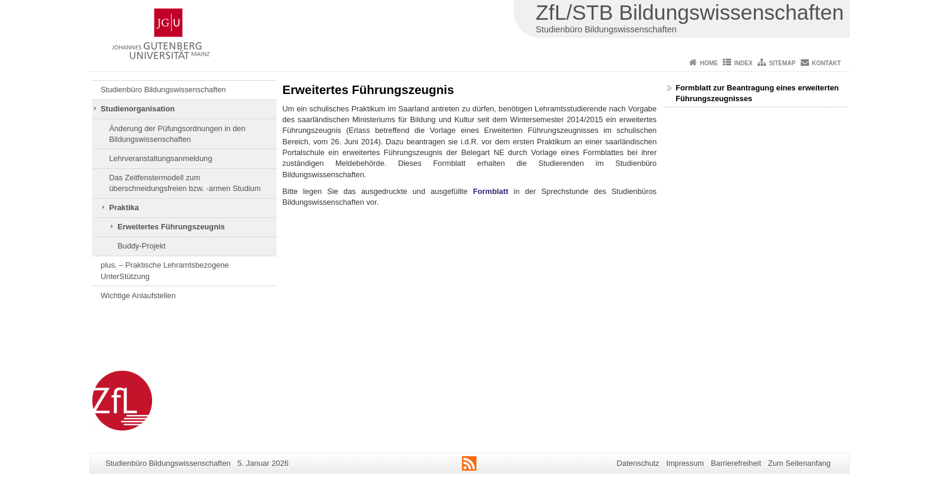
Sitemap (782, 63)
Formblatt (490, 191)
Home (709, 63)
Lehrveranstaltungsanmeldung (160, 158)
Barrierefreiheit (736, 463)
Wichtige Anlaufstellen (138, 295)
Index (743, 63)
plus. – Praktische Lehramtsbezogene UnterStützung (165, 270)
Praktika (124, 207)
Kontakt (826, 63)
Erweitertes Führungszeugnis (171, 226)
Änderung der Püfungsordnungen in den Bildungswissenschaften (177, 134)
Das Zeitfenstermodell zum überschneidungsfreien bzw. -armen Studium (185, 183)
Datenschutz (638, 463)
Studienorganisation (138, 108)
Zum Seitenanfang (799, 463)
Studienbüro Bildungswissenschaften (163, 89)
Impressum (685, 463)
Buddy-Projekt (141, 245)
